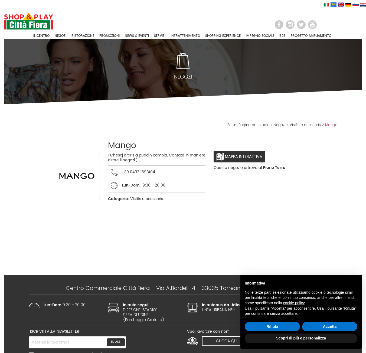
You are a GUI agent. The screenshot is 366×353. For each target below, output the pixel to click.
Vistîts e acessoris (305, 125)
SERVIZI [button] (159, 35)
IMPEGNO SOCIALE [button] (260, 35)
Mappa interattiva (239, 157)
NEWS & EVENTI (137, 35)
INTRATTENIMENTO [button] (185, 35)
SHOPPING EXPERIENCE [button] (223, 35)
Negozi (279, 125)
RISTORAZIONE (82, 35)
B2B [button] (282, 35)
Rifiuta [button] (272, 326)
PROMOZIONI (109, 35)
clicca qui (226, 341)
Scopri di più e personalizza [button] (301, 338)
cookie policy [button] (294, 303)
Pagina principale (253, 125)
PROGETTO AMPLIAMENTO (311, 35)
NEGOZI (60, 35)
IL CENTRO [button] (41, 35)
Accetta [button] (330, 326)
